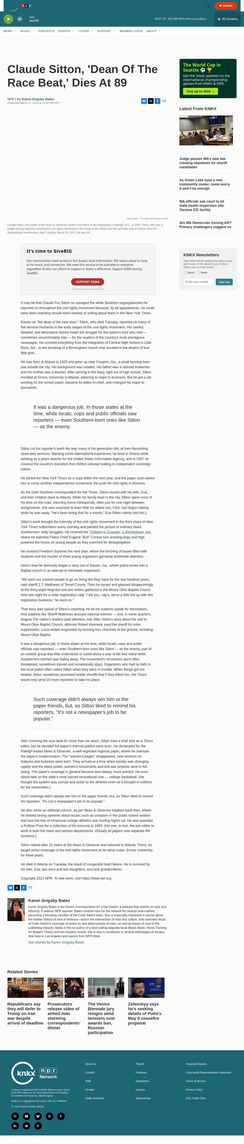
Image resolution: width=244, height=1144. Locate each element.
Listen (84, 39)
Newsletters (143, 1089)
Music (25, 39)
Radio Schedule (94, 1107)
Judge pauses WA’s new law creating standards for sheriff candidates (203, 171)
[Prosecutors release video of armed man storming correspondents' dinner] (66, 996)
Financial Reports (196, 1072)
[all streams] (228, 27)
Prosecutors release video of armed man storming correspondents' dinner (64, 1024)
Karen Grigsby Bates (38, 108)
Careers (140, 1098)
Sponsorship (143, 1107)
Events (64, 39)
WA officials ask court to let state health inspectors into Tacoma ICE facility (201, 214)
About (152, 39)
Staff (88, 1089)
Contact (90, 1081)
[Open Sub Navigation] (15, 39)
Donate (230, 10)
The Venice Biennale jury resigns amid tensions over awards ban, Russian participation (101, 1027)
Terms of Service (196, 1089)
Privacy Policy (194, 1098)
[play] (8, 28)
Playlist (140, 1072)
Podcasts (46, 39)
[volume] (20, 27)
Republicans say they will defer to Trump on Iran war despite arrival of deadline (25, 1022)
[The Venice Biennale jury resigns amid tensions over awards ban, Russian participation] (106, 996)
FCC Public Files (196, 1107)
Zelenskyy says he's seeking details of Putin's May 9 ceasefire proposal (144, 1022)
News (8, 39)
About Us (90, 1072)
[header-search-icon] (210, 10)
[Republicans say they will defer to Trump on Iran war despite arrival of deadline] (25, 996)
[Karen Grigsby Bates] (16, 918)
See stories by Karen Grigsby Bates (56, 950)
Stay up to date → (200, 100)
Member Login (131, 39)
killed (98, 673)
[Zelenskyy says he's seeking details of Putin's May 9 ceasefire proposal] (146, 996)
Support (104, 39)
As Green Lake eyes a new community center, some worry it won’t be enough (204, 193)
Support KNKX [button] (88, 290)
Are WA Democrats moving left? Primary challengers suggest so (205, 233)
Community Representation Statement (208, 1081)
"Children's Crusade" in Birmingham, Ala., (120, 541)
